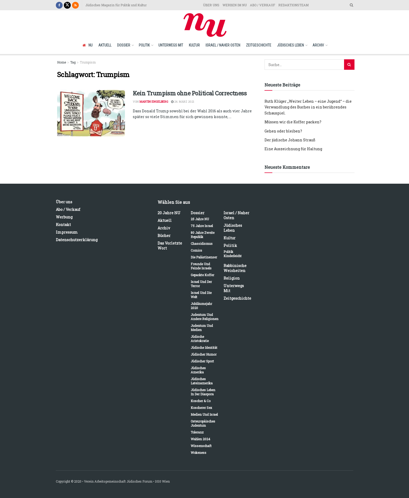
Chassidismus (202, 243)
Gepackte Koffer (202, 275)
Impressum (67, 232)
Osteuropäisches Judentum (203, 423)
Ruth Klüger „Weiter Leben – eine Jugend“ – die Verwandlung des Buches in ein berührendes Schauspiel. (308, 107)
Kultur (194, 45)
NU (87, 45)
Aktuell (104, 45)
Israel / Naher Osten (223, 45)
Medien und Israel (204, 414)
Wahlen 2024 (200, 439)
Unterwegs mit (170, 45)
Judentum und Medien (202, 327)
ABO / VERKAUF (262, 5)
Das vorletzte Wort (170, 246)
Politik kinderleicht (233, 254)
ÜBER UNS (211, 5)
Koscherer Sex (201, 408)
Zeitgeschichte (258, 45)
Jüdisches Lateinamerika (202, 381)
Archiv (318, 45)
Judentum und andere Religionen (204, 316)
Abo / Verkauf (68, 209)
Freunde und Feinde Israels (201, 266)
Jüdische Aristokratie (200, 338)
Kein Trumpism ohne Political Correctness (189, 93)
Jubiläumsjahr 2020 (201, 306)
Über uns (64, 201)
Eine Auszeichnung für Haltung (293, 148)
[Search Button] (349, 64)
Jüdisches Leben (290, 45)
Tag (73, 62)
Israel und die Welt (201, 295)
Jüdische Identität (204, 347)
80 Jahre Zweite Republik (202, 234)
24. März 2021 (182, 101)
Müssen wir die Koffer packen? (292, 121)
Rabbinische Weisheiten (235, 268)
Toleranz (197, 432)
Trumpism (88, 62)
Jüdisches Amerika (198, 370)
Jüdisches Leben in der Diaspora (203, 392)
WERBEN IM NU (234, 5)
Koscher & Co (200, 401)
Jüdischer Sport (202, 361)
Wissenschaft (201, 446)
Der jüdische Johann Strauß (289, 139)
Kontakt (63, 224)
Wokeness (198, 452)
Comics (196, 250)
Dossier (123, 45)
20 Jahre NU (169, 212)
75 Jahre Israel (202, 226)
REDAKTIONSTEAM (293, 5)
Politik (144, 45)
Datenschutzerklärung (77, 239)
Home (61, 62)
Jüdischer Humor (203, 354)
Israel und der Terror (201, 284)
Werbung (64, 217)
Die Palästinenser (204, 257)
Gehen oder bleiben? (283, 131)
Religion (232, 278)
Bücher (164, 235)
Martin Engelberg (154, 101)
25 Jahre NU (200, 219)
